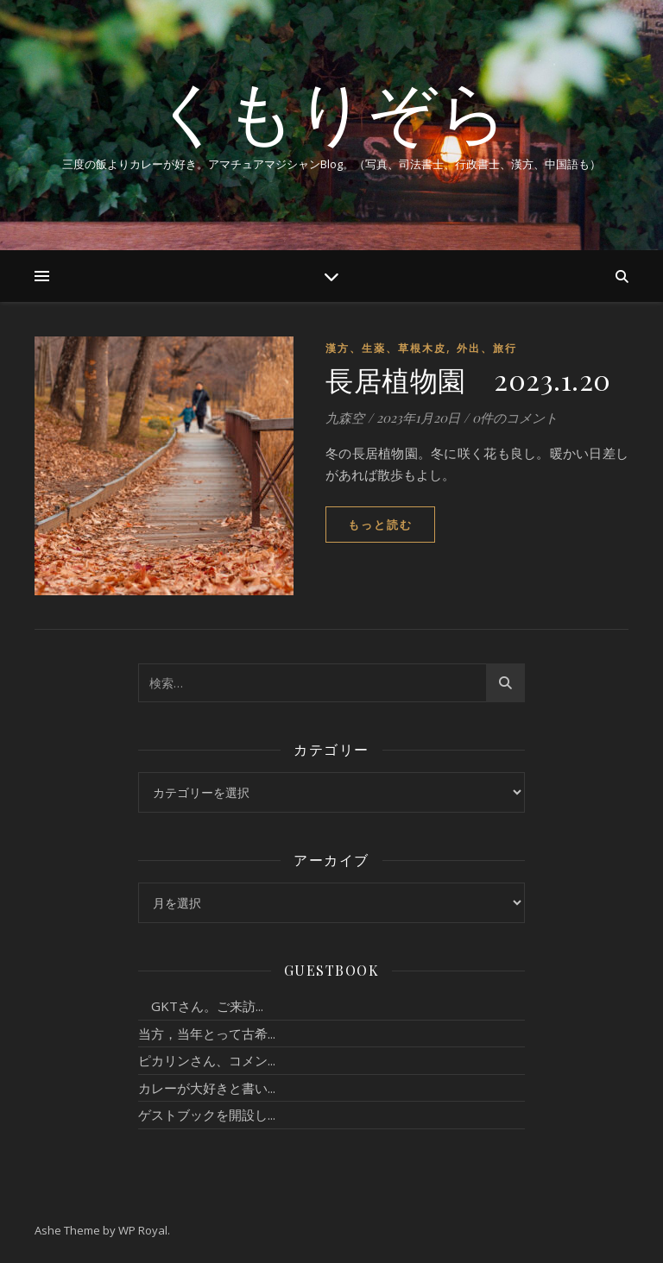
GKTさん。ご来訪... (200, 1006)
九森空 (344, 417)
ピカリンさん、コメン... (206, 1060)
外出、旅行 (487, 348)
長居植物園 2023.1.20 (468, 379)
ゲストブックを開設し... (206, 1114)
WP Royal (142, 1230)
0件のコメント (515, 417)
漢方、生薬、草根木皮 (385, 348)
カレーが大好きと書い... (206, 1087)
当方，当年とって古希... (206, 1033)
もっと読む (380, 524)
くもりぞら (331, 110)
